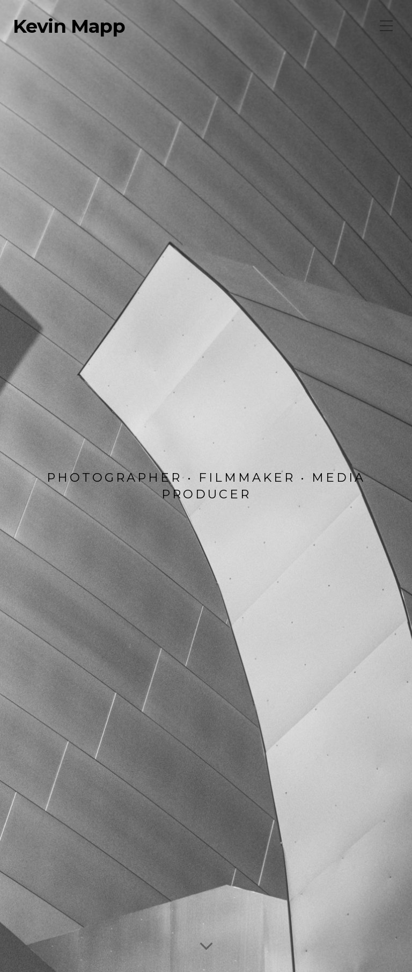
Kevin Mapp (69, 26)
